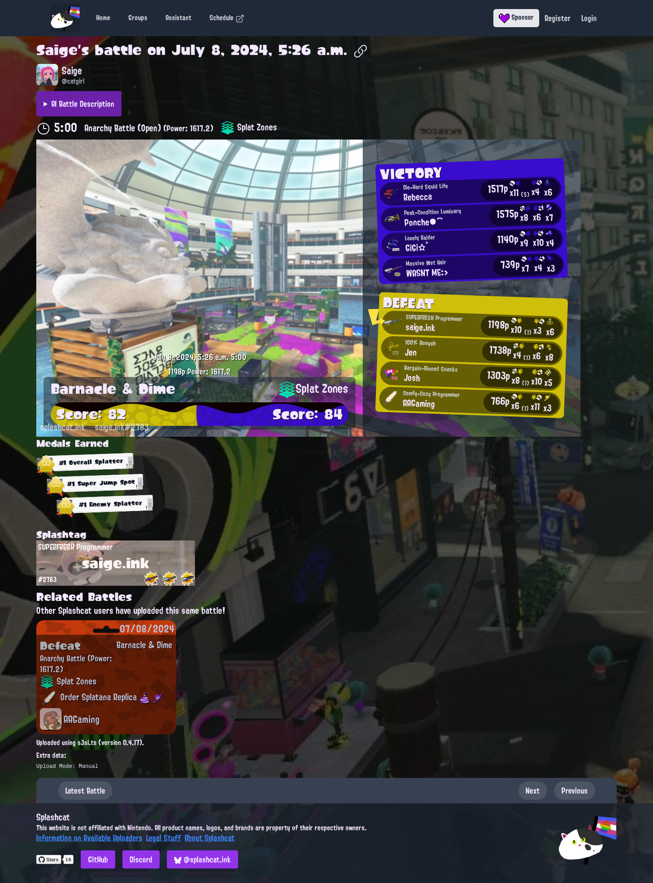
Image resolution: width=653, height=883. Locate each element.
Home (103, 17)
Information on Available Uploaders (89, 837)
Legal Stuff (163, 837)
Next (533, 790)
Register (557, 18)
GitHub (98, 859)
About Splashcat (209, 837)
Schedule (227, 17)
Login (589, 18)
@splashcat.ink (202, 859)
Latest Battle (85, 790)
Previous (574, 790)
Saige (57, 49)
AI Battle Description (82, 103)
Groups (137, 17)
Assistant (178, 17)
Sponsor (516, 17)
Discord (141, 859)
